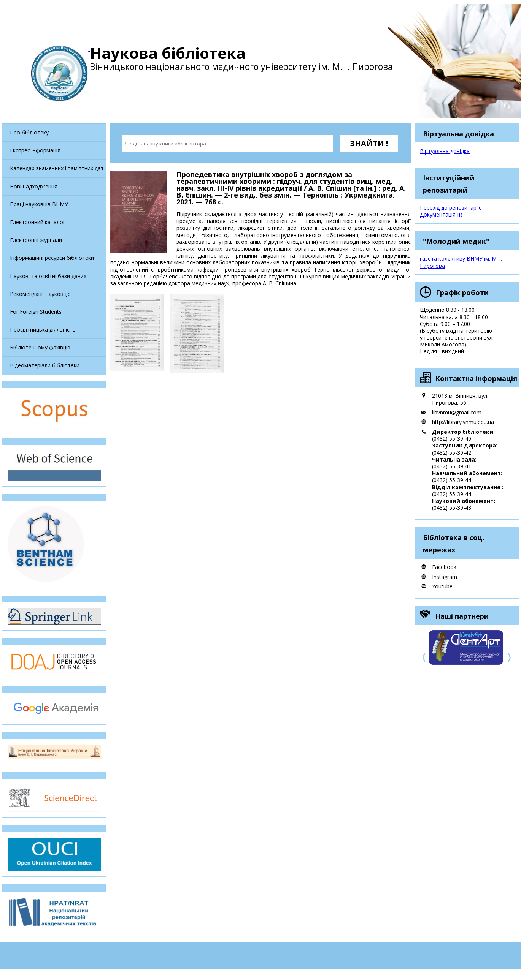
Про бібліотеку (29, 132)
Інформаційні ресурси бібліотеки (52, 257)
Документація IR (441, 214)
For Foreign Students (36, 311)
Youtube (442, 586)
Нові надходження (33, 186)
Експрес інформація (35, 150)
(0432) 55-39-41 (451, 466)
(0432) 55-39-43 (451, 507)
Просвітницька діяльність (43, 329)
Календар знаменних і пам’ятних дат (57, 168)
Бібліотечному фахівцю (40, 347)
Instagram (444, 576)
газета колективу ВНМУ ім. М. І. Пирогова (461, 262)
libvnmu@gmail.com (456, 412)
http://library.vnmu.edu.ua (463, 421)
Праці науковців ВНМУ (39, 204)
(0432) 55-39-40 (451, 438)
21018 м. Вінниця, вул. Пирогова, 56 (460, 399)
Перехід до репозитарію (451, 207)
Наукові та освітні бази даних (48, 276)
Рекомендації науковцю (40, 293)
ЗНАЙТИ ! (369, 143)
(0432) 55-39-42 (451, 452)
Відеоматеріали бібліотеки (44, 365)
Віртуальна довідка (445, 151)
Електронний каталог (37, 222)
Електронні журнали (36, 239)
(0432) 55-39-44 (451, 480)
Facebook (444, 567)
